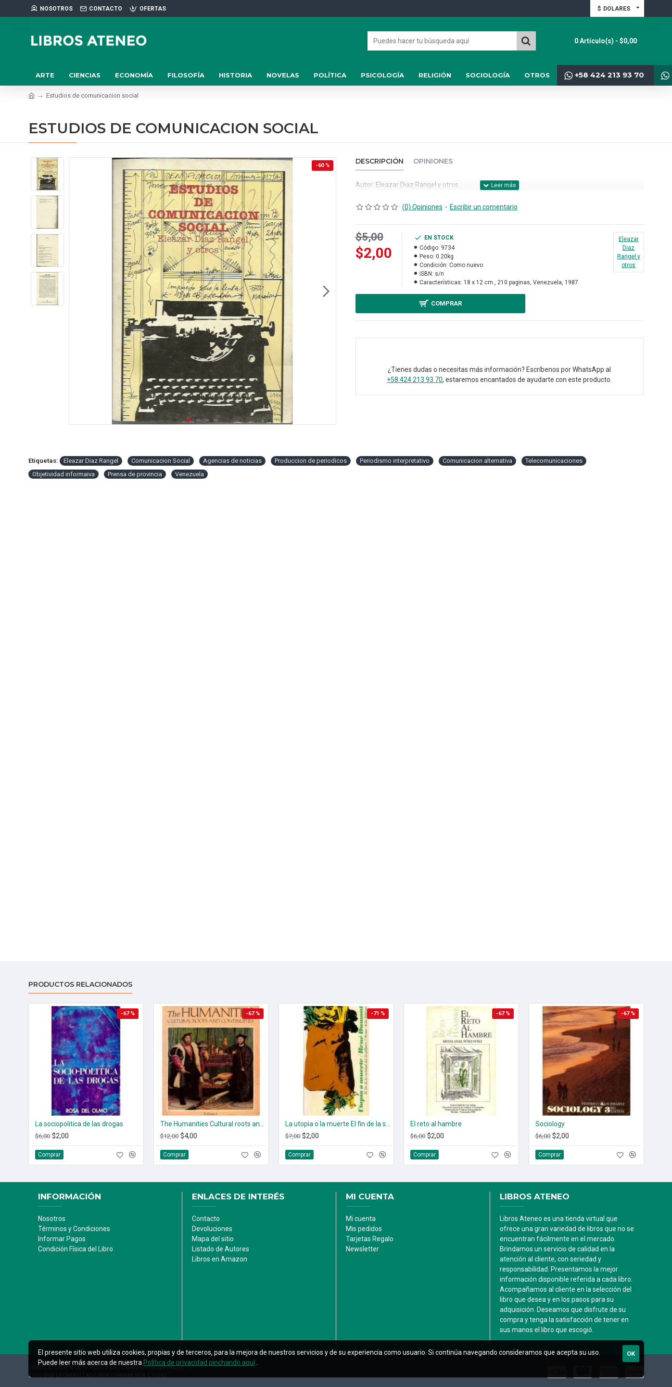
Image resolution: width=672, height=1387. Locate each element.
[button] (326, 372)
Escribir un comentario (484, 207)
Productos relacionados (80, 984)
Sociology (550, 1124)
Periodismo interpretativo (395, 622)
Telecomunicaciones (554, 622)
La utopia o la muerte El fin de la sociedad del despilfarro (338, 1124)
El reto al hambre (436, 1124)
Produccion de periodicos (311, 622)
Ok (631, 1353)
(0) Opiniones (422, 207)
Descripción (379, 161)
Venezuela (189, 635)
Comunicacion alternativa (477, 622)
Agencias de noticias (232, 622)
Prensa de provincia (135, 635)
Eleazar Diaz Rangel (90, 622)
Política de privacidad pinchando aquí (199, 1362)
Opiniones (433, 161)
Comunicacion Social (160, 622)
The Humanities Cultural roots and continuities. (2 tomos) (213, 1124)
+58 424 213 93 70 (415, 382)
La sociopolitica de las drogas (79, 1124)
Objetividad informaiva (63, 635)
